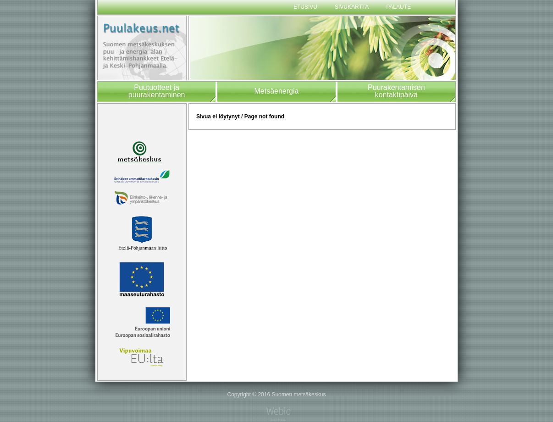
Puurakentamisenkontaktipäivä (396, 91)
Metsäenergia (276, 91)
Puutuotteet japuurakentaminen (156, 91)
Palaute (398, 7)
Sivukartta (352, 7)
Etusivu (305, 7)
